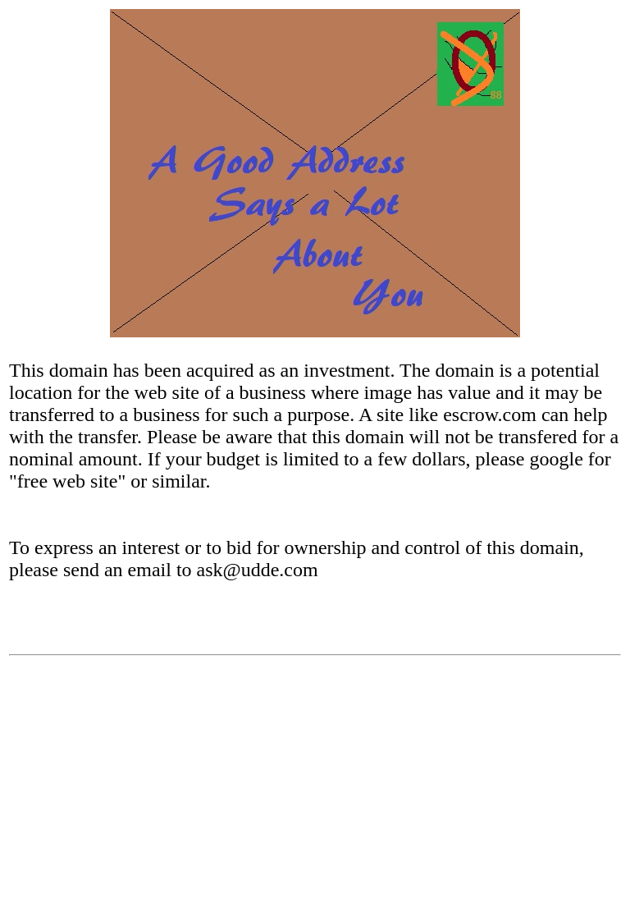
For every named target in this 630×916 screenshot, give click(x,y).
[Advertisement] (315, 792)
